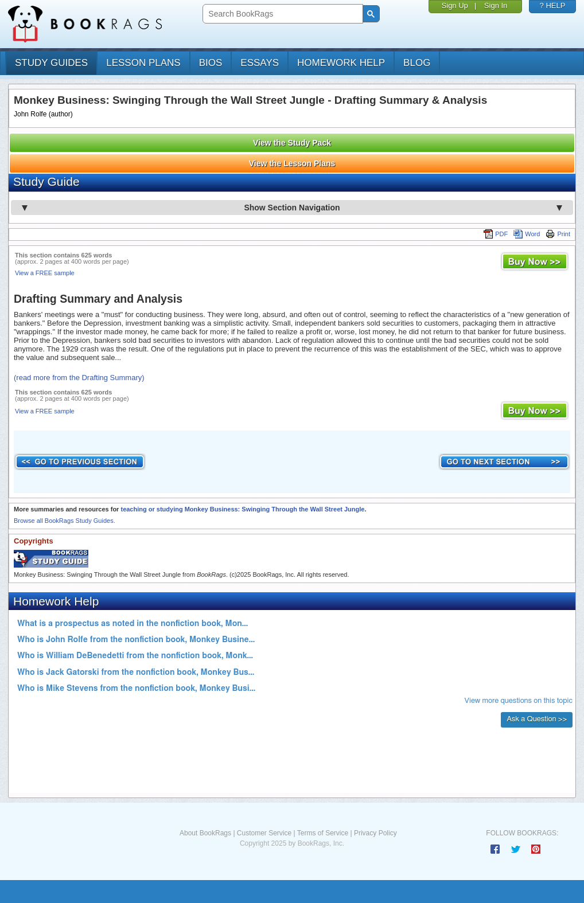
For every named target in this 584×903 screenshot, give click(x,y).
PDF (496, 233)
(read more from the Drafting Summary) (79, 377)
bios (211, 62)
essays (259, 62)
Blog (416, 62)
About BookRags (205, 833)
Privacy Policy (375, 833)
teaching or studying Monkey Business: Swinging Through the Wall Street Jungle (242, 509)
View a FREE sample (45, 272)
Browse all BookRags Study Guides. (64, 520)
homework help (341, 62)
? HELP (553, 5)
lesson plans (143, 62)
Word (526, 233)
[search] (281, 14)
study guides (51, 62)
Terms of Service (322, 833)
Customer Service (264, 833)
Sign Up (455, 5)
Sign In (495, 5)
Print (558, 233)
